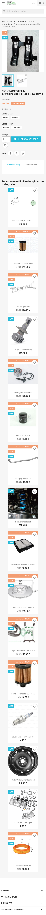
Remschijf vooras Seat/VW (23, 608)
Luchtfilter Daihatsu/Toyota (23, 565)
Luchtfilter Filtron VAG (23, 865)
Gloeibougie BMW (23, 306)
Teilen (10, 153)
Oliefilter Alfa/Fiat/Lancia (23, 263)
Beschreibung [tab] (13, 164)
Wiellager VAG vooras (23, 392)
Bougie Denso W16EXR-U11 (23, 737)
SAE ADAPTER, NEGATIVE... (23, 220)
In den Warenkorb (26, 139)
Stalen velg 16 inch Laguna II (23, 780)
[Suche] (23, 11)
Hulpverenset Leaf (23, 522)
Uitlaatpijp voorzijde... (23, 478)
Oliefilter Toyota (23, 435)
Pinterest (22, 153)
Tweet (16, 153)
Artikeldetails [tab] (30, 164)
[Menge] (5, 139)
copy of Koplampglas (23, 823)
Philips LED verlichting (23, 350)
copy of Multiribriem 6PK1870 (23, 651)
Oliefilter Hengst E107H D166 (23, 694)
